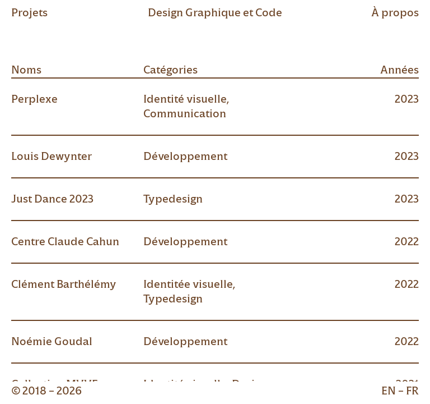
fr (412, 391)
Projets (29, 13)
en (388, 391)
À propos (395, 13)
